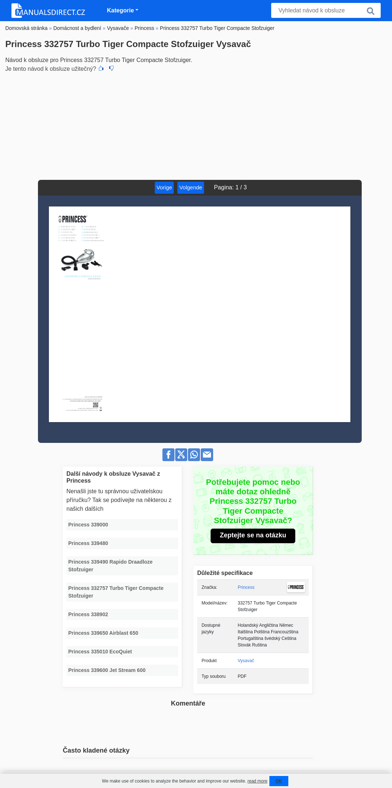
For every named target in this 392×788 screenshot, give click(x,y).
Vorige (164, 187)
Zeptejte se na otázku (253, 535)
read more (257, 781)
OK (279, 781)
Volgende (190, 187)
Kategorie (120, 10)
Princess (246, 587)
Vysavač (246, 660)
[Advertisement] (196, 125)
